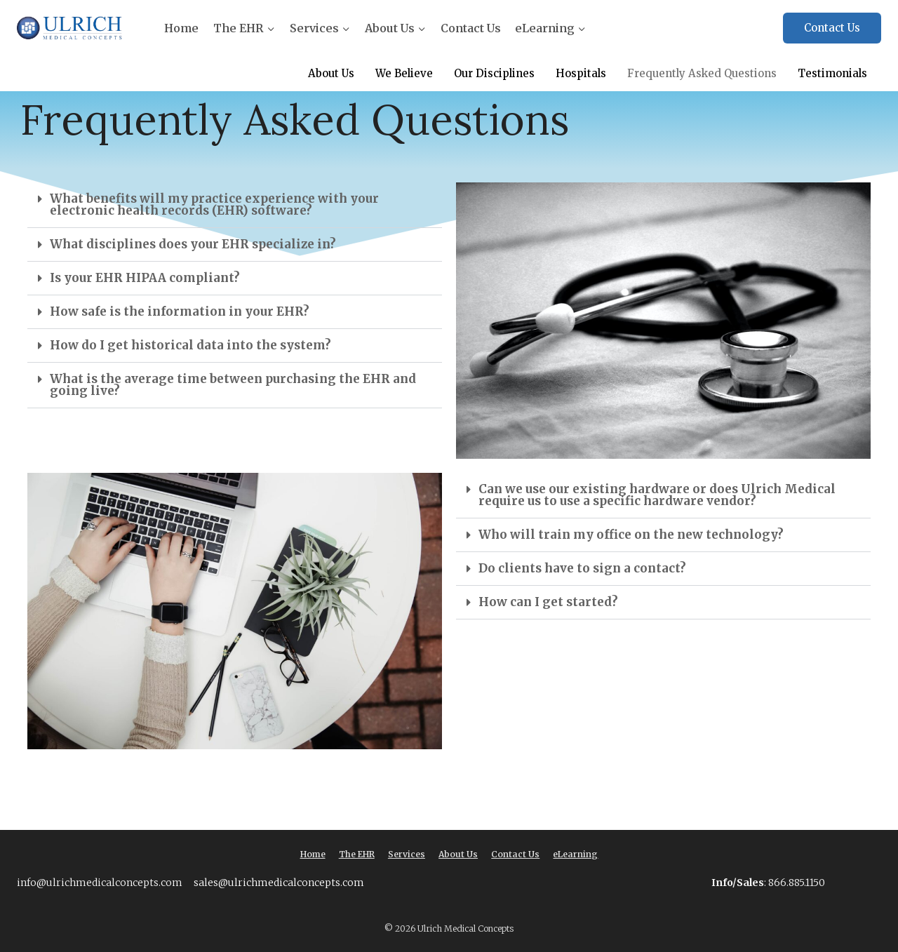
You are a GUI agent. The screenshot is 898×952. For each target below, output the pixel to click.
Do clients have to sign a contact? (582, 568)
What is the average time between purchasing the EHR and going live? (233, 384)
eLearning (575, 854)
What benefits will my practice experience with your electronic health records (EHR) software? (214, 204)
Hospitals (579, 74)
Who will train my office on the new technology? (631, 534)
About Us (328, 74)
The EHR (357, 854)
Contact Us (471, 28)
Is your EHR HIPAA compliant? (145, 278)
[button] (234, 205)
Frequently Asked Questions (701, 74)
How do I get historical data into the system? (190, 345)
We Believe (402, 74)
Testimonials (832, 74)
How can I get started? (548, 602)
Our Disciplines (492, 74)
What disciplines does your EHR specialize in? (193, 244)
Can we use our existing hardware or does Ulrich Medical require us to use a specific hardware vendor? (657, 495)
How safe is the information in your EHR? (179, 311)
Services (406, 854)
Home (181, 28)
